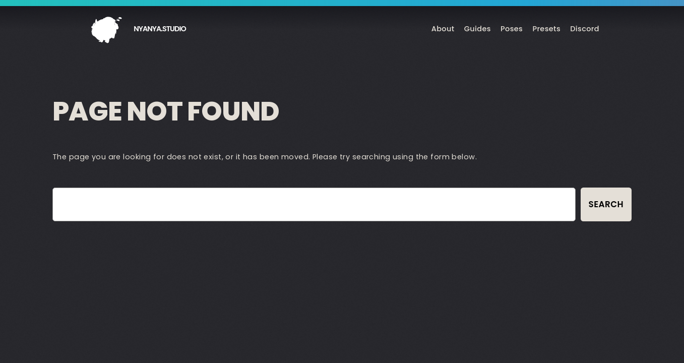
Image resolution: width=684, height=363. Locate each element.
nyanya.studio (160, 29)
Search (606, 204)
